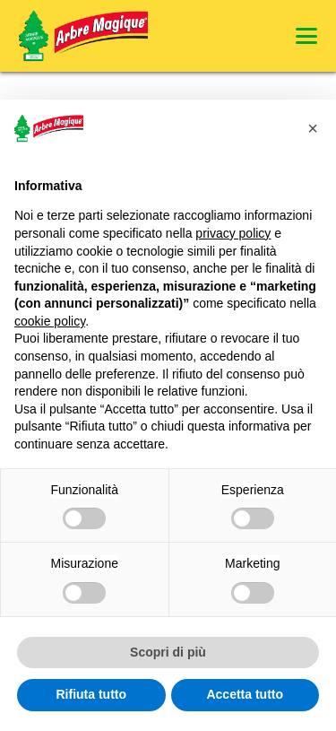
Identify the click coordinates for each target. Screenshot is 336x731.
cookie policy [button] (49, 321)
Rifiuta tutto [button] (91, 694)
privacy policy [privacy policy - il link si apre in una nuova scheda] (233, 233)
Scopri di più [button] (168, 652)
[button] (306, 36)
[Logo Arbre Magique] (83, 36)
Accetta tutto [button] (244, 694)
